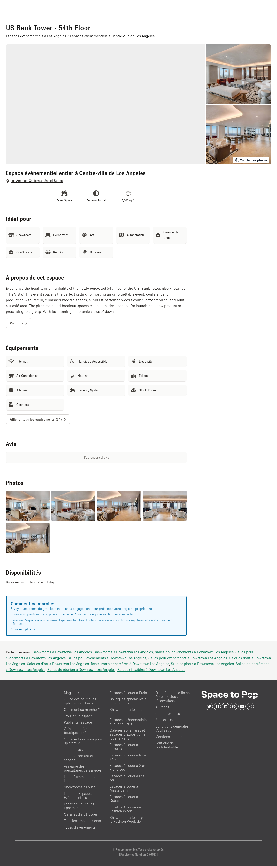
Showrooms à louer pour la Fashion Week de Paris (129, 821)
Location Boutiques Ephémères (79, 806)
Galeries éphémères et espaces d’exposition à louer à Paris (127, 734)
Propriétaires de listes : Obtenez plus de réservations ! (173, 697)
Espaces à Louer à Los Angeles (127, 778)
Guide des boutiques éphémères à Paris (80, 701)
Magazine (71, 693)
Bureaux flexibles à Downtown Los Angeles (151, 669)
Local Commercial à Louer (79, 779)
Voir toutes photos (251, 160)
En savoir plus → (23, 629)
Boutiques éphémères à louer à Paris (128, 701)
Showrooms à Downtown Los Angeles (62, 652)
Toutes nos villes (77, 750)
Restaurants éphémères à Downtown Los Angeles (130, 663)
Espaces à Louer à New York (128, 757)
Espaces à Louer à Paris (128, 693)
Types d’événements (80, 827)
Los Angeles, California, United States (37, 181)
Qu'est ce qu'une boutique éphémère (79, 731)
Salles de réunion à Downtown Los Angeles (81, 669)
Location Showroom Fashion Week (125, 809)
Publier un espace (78, 722)
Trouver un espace (78, 716)
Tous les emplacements (82, 821)
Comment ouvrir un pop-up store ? (83, 741)
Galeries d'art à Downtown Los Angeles (58, 663)
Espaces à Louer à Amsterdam (124, 788)
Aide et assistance (169, 720)
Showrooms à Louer (79, 787)
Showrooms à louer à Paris (126, 711)
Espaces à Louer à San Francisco (127, 767)
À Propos (162, 707)
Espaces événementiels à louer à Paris (128, 722)
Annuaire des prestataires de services (83, 768)
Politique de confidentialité (166, 745)
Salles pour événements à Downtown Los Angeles (194, 652)
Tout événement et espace (78, 758)
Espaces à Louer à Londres (124, 747)
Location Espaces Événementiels (78, 796)
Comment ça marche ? (82, 709)
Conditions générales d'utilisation (172, 728)
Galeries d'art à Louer (80, 814)
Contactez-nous (167, 713)
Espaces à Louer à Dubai (124, 799)
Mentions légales (168, 737)
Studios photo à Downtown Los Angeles (202, 663)
